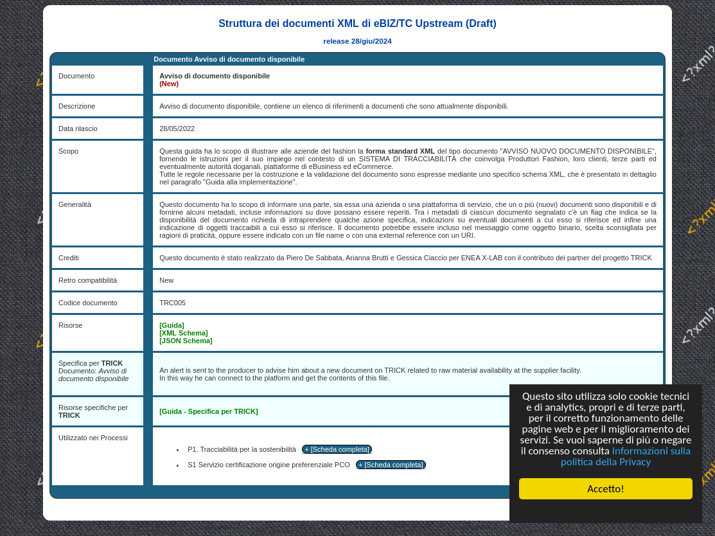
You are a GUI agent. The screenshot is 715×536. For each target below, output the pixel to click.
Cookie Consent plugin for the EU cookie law (606, 511)
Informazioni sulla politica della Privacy (626, 456)
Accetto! (605, 489)
